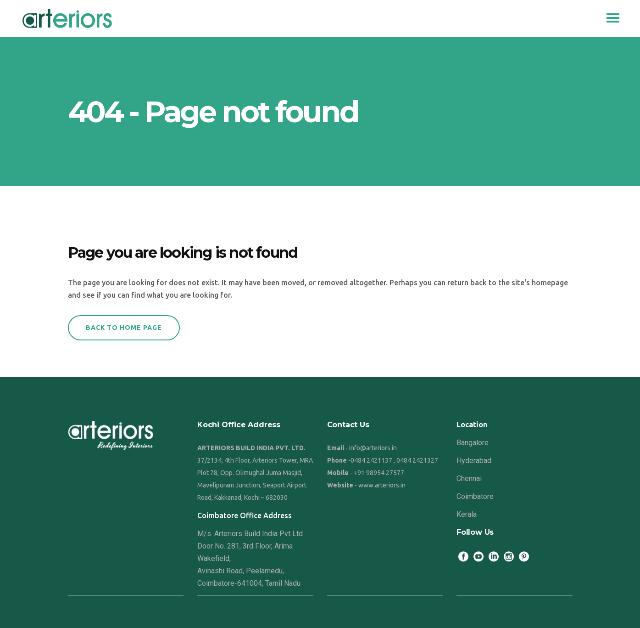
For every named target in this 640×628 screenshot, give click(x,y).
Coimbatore (475, 496)
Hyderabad (473, 460)
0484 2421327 (417, 460)
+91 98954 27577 (379, 472)
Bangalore (472, 442)
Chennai (469, 478)
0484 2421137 (371, 460)
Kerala (466, 514)
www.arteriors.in (382, 485)
